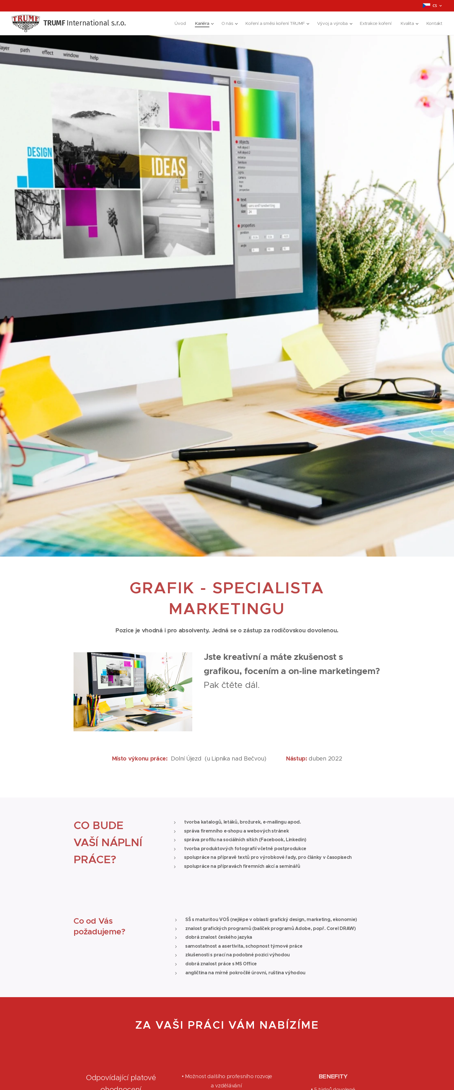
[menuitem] (175, 23)
